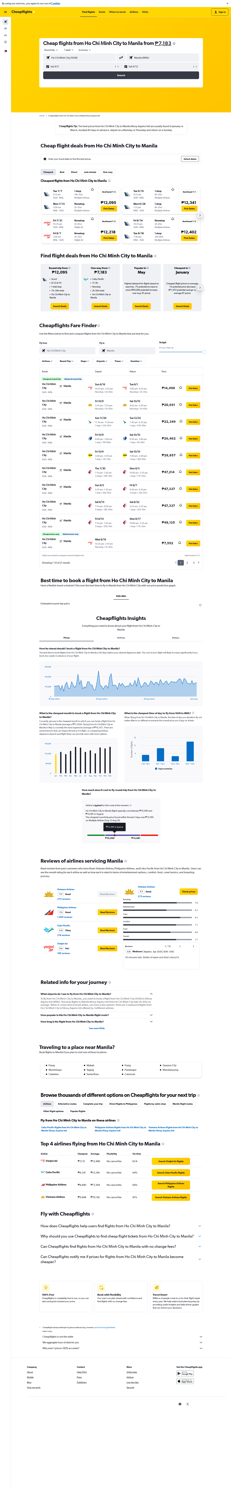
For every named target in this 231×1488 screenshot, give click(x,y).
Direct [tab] (74, 172)
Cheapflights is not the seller (123, 1337)
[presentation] (174, 43)
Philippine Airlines (66, 907)
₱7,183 (163, 43)
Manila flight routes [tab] (183, 1104)
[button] (227, 3)
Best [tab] (62, 172)
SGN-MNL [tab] (121, 596)
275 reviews (63, 899)
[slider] (204, 352)
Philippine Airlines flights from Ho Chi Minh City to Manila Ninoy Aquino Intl (120, 1129)
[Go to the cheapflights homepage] (23, 12)
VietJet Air (62, 943)
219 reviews (63, 935)
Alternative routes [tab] (67, 1104)
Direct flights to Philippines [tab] (123, 1104)
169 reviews (63, 953)
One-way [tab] (108, 172)
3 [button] (193, 562)
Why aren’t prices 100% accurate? (123, 1348)
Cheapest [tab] (48, 172)
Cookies (55, 3)
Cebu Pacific (63, 925)
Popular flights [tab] (77, 1111)
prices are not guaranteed (104, 1327)
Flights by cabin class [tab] (155, 1104)
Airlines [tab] (121, 637)
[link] (60, 306)
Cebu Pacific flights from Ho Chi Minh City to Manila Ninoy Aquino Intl (63, 1129)
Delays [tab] (175, 637)
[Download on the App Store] (185, 1381)
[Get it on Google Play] (185, 1373)
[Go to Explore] (5, 42)
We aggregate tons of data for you (123, 1342)
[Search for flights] (5, 22)
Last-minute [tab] (90, 172)
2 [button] (187, 562)
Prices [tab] (67, 637)
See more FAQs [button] (97, 1028)
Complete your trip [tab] (93, 1104)
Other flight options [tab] (53, 1111)
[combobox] (51, 50)
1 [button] (180, 562)
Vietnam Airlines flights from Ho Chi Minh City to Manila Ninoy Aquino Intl (173, 1129)
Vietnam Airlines (65, 889)
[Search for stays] (5, 28)
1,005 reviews (64, 917)
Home (41, 116)
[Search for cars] (5, 35)
